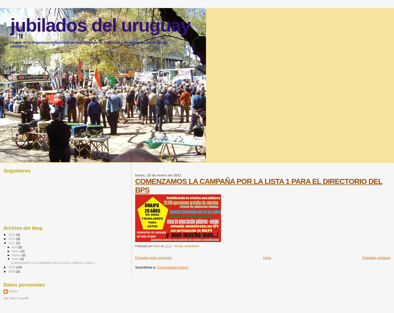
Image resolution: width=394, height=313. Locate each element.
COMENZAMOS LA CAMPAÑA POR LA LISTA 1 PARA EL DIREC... (53, 263)
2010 (12, 267)
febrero (17, 255)
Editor (13, 291)
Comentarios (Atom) (172, 267)
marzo (16, 251)
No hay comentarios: (187, 246)
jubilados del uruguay (100, 25)
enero (16, 259)
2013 (12, 234)
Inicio (267, 258)
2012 (12, 238)
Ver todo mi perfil (15, 298)
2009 (12, 271)
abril (15, 247)
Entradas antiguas (376, 258)
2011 (12, 243)
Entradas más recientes (153, 258)
